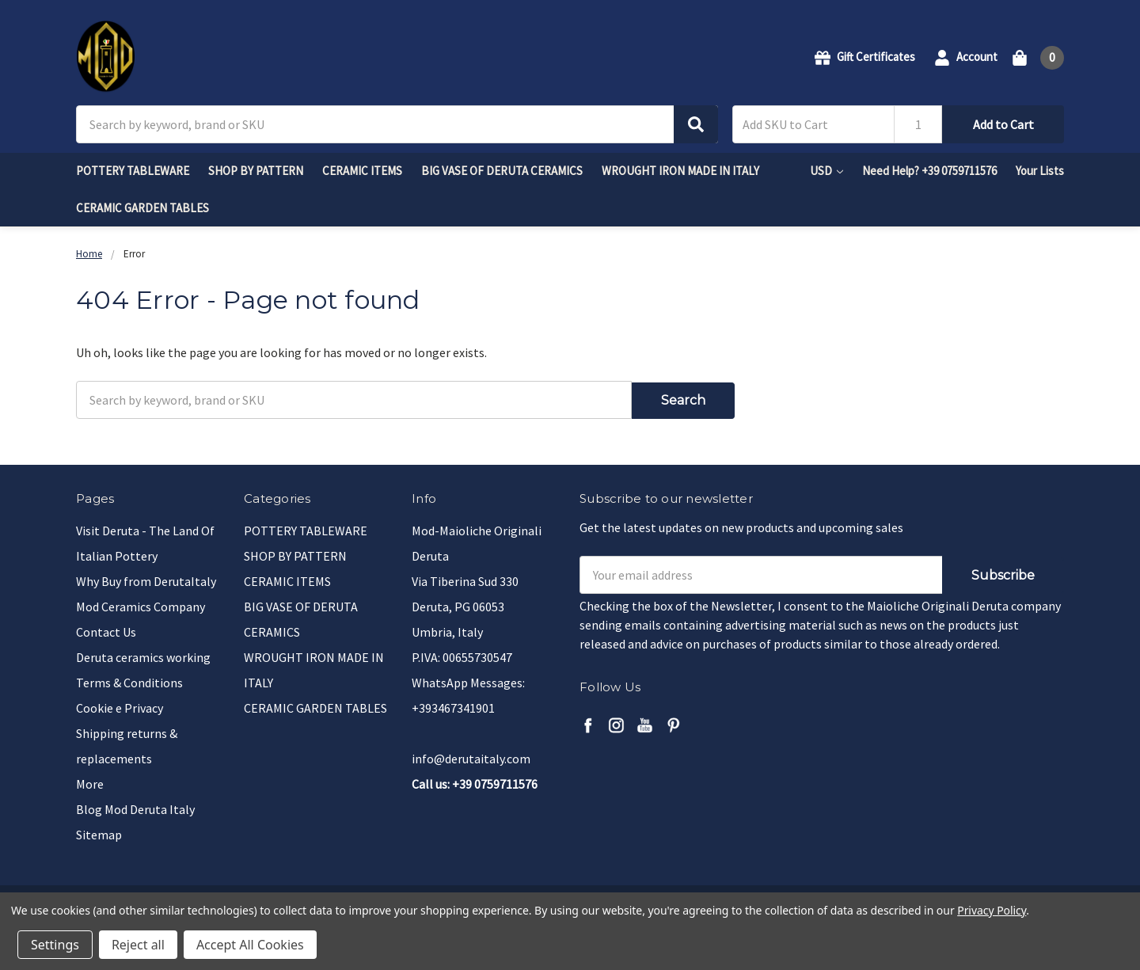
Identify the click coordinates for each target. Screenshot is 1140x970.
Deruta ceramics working (143, 655)
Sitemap (99, 832)
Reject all (138, 944)
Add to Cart (1003, 124)
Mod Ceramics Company (140, 604)
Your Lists (1040, 170)
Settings (55, 944)
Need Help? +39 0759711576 (929, 170)
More (90, 781)
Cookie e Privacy (119, 705)
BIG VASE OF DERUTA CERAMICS (502, 170)
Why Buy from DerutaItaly (146, 579)
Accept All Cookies (250, 944)
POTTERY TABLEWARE (132, 170)
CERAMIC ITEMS (362, 170)
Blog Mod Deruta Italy (135, 807)
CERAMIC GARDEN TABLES (142, 207)
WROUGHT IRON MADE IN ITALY (680, 170)
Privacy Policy (991, 910)
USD (826, 170)
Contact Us (106, 629)
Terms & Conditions (129, 680)
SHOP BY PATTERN (255, 170)
